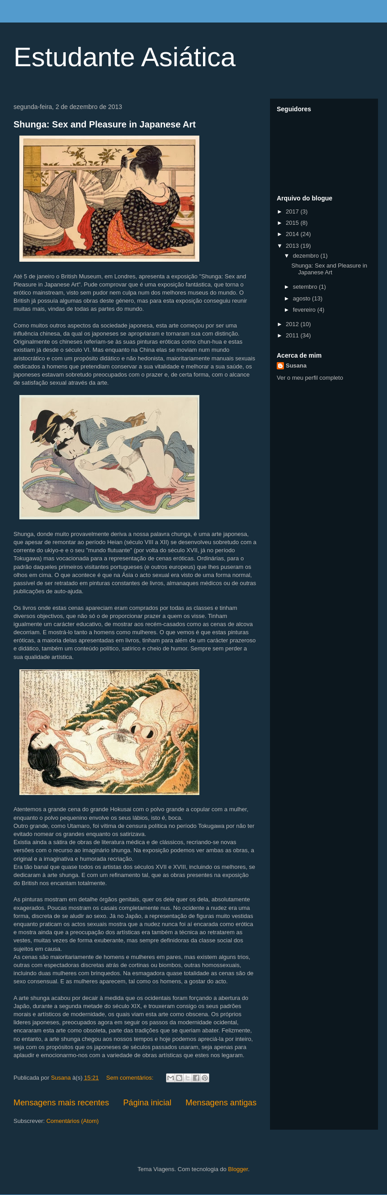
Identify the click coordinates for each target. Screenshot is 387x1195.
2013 (293, 245)
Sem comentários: (130, 1077)
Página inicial (147, 1102)
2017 (293, 211)
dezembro (306, 255)
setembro (306, 286)
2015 (293, 222)
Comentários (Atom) (72, 1121)
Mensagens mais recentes (61, 1102)
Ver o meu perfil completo (310, 377)
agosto (302, 298)
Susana (296, 365)
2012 (293, 324)
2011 (293, 335)
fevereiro (305, 309)
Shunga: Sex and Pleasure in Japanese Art (105, 124)
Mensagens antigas (220, 1102)
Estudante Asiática (125, 57)
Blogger (238, 1169)
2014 (293, 234)
